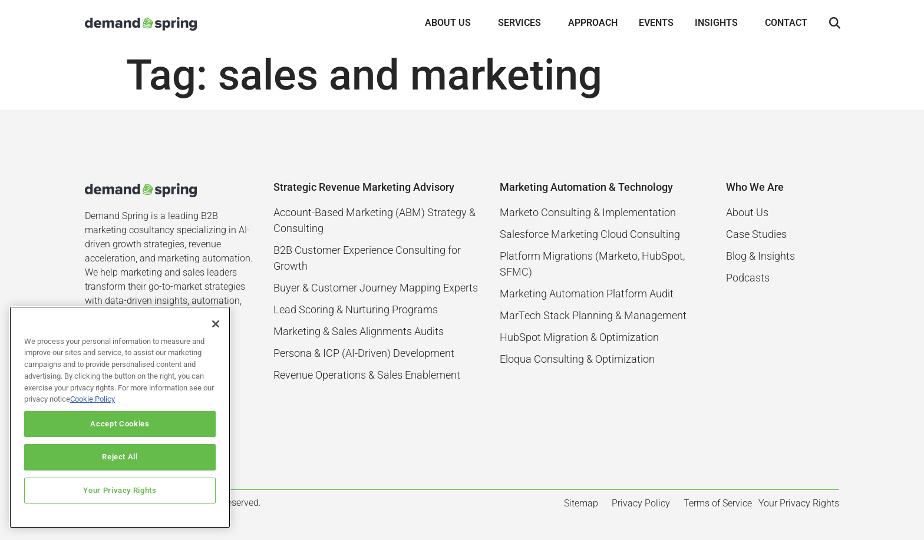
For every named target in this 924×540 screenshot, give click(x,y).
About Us (747, 212)
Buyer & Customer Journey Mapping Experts (375, 287)
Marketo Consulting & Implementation (588, 212)
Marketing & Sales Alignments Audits (358, 331)
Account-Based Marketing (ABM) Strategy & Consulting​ (374, 220)
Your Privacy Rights (119, 490)
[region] (119, 417)
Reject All (120, 456)
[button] (834, 23)
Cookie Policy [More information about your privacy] (92, 399)
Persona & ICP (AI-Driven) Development (363, 353)
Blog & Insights (760, 256)
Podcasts (748, 277)
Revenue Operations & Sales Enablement (366, 375)
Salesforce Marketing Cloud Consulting (590, 234)
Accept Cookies (119, 423)
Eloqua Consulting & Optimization (577, 359)
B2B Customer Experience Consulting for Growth (367, 258)
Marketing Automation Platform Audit (587, 293)
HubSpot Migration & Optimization (579, 337)
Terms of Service (718, 503)
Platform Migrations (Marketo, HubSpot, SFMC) (592, 264)
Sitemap (581, 503)
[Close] (216, 324)
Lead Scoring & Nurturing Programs (355, 309)
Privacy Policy (641, 503)
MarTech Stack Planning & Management (593, 315)
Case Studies (756, 234)
